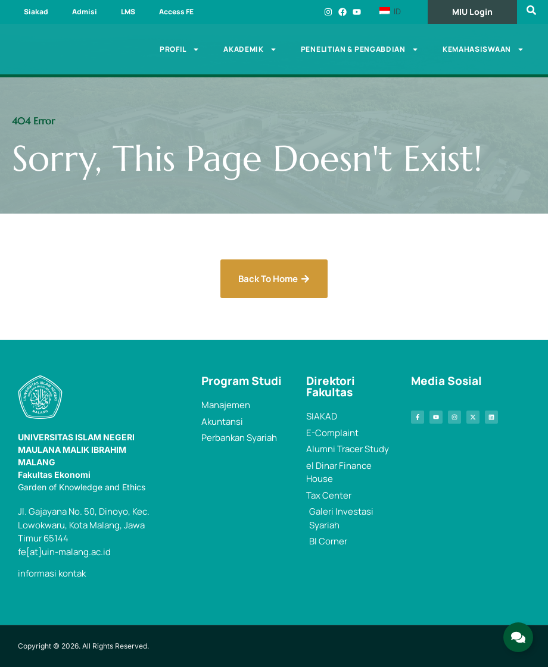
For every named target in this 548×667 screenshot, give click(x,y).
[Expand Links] (518, 637)
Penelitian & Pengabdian (360, 49)
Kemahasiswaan (483, 49)
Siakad (36, 12)
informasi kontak (52, 573)
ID (390, 11)
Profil (180, 49)
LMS (128, 12)
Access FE (176, 12)
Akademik (250, 49)
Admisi (84, 12)
